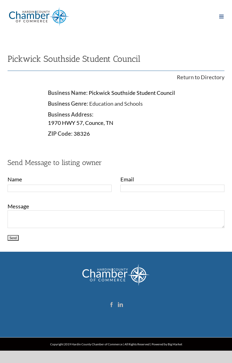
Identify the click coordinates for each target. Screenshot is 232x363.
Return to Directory (200, 77)
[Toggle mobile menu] (221, 16)
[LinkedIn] (120, 304)
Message (18, 206)
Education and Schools (116, 103)
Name (15, 179)
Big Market (175, 344)
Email (127, 179)
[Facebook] (111, 304)
